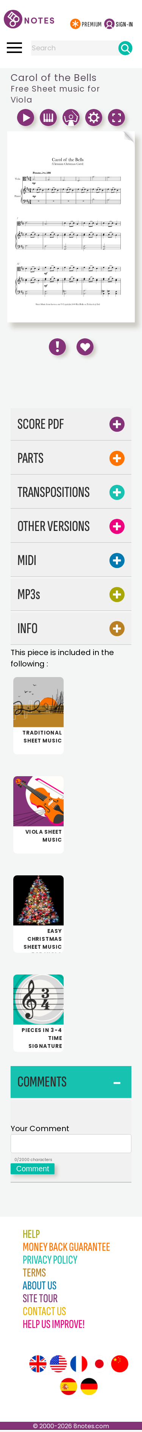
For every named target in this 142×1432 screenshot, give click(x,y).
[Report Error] (57, 346)
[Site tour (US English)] (58, 1366)
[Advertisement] (71, 384)
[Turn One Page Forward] (103, 139)
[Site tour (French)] (78, 1366)
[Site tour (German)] (89, 1388)
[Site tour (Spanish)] (68, 1388)
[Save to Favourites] (85, 346)
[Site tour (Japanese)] (99, 1366)
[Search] (125, 48)
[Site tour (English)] (37, 1366)
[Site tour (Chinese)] (119, 1366)
